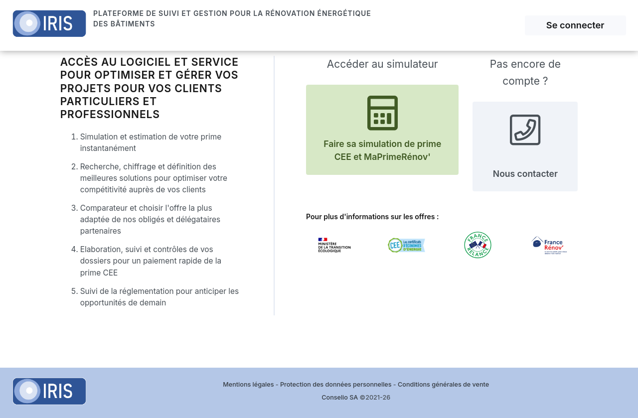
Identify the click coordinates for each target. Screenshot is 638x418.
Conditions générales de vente (443, 384)
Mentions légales (248, 384)
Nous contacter (525, 146)
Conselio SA (339, 397)
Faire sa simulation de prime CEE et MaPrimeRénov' (382, 129)
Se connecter (575, 24)
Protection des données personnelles (335, 384)
